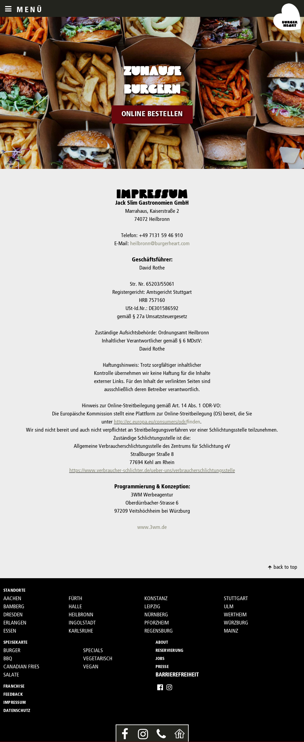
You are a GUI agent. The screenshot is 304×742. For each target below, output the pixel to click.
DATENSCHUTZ (16, 711)
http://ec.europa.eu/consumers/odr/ (150, 422)
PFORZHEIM (156, 623)
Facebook (160, 687)
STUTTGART (236, 599)
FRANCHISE (13, 687)
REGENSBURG (158, 631)
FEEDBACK (13, 695)
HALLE (75, 607)
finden (193, 422)
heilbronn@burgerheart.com (160, 244)
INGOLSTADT (82, 623)
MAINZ (231, 631)
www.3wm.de (152, 527)
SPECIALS (93, 651)
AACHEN (12, 599)
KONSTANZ (155, 599)
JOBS (160, 659)
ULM (228, 607)
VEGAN (90, 667)
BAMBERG (13, 607)
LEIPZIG (152, 607)
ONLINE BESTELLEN (152, 114)
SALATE (11, 675)
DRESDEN (13, 615)
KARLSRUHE (81, 631)
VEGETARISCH (97, 659)
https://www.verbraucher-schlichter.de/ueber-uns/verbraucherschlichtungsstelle (152, 471)
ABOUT (162, 643)
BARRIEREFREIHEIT (177, 675)
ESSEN (9, 631)
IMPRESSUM (14, 703)
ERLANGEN (14, 623)
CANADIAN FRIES (21, 667)
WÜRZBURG (236, 623)
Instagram (169, 687)
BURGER (11, 651)
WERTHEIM (235, 615)
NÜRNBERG (156, 615)
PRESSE (162, 667)
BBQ (7, 659)
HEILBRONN (81, 615)
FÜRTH (75, 599)
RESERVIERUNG (170, 651)
